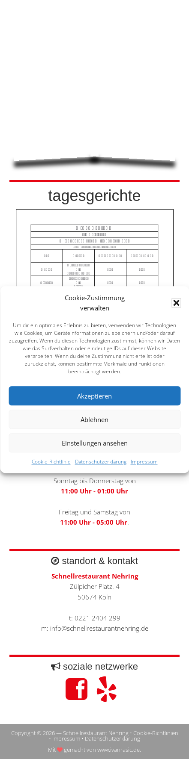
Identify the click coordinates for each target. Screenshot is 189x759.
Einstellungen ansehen (95, 443)
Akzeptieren (94, 396)
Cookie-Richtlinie (51, 462)
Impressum (144, 462)
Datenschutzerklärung (100, 462)
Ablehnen (94, 419)
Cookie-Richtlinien (155, 733)
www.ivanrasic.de (118, 749)
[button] (176, 302)
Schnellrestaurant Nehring (94, 37)
